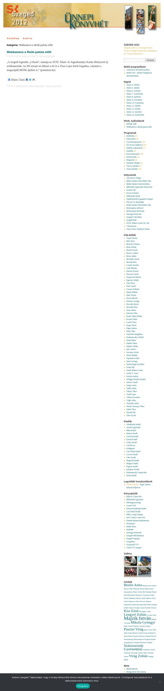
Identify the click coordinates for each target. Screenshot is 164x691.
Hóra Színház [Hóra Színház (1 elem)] (152, 605)
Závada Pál (131, 412)
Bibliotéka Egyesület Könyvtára (139, 187)
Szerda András (132, 376)
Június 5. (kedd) (133, 88)
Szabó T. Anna (132, 373)
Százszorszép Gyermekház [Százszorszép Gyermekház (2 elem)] (133, 647)
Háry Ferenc (132, 295)
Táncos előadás (133, 166)
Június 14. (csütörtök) (135, 115)
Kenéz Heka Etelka (134, 316)
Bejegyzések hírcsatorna (136, 672)
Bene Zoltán (131, 247)
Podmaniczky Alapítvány (137, 472)
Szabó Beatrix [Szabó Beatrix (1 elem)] (133, 633)
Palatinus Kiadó (133, 469)
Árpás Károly (132, 238)
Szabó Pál (131, 367)
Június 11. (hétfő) (134, 106)
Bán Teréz (131, 241)
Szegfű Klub (132, 220)
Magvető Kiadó (133, 460)
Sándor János (132, 343)
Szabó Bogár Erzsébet (135, 364)
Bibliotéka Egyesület (135, 499)
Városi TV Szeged (134, 547)
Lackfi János (132, 322)
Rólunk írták (132, 124)
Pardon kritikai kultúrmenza (138, 520)
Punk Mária (131, 340)
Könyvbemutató (133, 154)
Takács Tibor (132, 391)
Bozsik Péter (132, 262)
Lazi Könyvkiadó (134, 451)
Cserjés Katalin (133, 265)
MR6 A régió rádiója (135, 514)
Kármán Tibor (132, 313)
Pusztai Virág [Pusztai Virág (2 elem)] (133, 629)
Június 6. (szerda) (134, 91)
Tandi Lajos (131, 394)
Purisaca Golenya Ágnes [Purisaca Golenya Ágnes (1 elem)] (142, 626)
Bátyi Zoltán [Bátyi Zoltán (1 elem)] (137, 592)
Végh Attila (131, 400)
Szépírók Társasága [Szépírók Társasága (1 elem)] (131, 653)
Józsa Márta (131, 310)
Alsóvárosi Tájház (134, 178)
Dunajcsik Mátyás (134, 277)
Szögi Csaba (132, 385)
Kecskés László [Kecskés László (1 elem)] (139, 608)
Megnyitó (130, 160)
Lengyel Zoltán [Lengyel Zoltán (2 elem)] (135, 615)
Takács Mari (131, 388)
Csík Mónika (132, 268)
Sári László (131, 349)
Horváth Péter (132, 307)
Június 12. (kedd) (133, 109)
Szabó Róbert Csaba (135, 370)
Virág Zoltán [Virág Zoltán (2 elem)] (138, 656)
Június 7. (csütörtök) (135, 94)
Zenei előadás (132, 169)
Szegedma (131, 541)
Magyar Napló (132, 463)
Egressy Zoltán (133, 280)
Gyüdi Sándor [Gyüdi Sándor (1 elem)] (146, 598)
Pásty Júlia (131, 331)
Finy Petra (131, 283)
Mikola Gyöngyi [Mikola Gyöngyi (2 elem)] (143, 622)
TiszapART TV (133, 544)
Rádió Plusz (131, 526)
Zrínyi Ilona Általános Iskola (138, 229)
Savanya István (133, 352)
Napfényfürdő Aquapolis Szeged (140, 199)
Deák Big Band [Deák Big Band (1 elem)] (129, 595)
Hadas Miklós (132, 292)
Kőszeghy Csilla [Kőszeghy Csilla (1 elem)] (145, 611)
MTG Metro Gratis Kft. (136, 517)
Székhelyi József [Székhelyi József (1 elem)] (149, 650)
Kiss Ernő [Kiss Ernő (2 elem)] (131, 611)
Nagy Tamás (132, 325)
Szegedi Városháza (134, 217)
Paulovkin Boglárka (135, 334)
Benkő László (132, 250)
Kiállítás (130, 151)
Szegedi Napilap (133, 538)
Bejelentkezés (132, 669)
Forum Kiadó (132, 439)
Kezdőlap (13, 38)
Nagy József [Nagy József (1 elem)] (128, 626)
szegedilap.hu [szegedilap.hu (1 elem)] (129, 642)
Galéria (27, 38)
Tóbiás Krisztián (133, 397)
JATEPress (131, 445)
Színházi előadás (133, 163)
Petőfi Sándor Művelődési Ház (139, 205)
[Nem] (159, 682)
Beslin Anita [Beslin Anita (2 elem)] (133, 585)
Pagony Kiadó (132, 466)
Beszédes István (133, 259)
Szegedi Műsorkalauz (135, 535)
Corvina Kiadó (132, 436)
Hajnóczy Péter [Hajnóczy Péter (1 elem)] (134, 601)
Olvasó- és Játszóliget (135, 202)
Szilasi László (132, 382)
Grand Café (131, 190)
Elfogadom (82, 686)
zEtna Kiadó (132, 475)
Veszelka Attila (133, 403)
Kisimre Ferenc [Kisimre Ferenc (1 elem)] (150, 608)
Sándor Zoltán (132, 346)
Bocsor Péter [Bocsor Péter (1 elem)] (128, 589)
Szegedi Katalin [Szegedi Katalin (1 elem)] (150, 639)
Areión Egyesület (134, 427)
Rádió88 (130, 529)
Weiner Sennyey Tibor (136, 406)
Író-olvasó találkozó (135, 145)
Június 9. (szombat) (134, 100)
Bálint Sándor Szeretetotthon (138, 184)
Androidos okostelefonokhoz (138, 70)
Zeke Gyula (131, 415)
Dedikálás (131, 136)
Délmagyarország (134, 502)
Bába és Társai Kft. (134, 496)
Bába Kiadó (131, 430)
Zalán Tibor (131, 409)
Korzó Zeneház (133, 193)
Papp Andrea (132, 328)
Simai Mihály (132, 355)
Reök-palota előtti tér (135, 208)
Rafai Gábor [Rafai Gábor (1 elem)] (148, 630)
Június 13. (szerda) (134, 112)
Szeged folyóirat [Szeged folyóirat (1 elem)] (139, 636)
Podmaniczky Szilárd (135, 337)
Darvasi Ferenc (133, 271)
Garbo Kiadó (132, 442)
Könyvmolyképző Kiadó (136, 508)
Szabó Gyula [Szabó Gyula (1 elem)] (143, 633)
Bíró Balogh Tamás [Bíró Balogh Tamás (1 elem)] (150, 592)
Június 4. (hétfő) (133, 85)
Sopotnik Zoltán (133, 358)
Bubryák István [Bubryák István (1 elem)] (139, 589)
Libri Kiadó (131, 457)
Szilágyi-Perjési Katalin (136, 379)
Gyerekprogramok (134, 142)
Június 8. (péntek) (134, 97)
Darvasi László (133, 274)
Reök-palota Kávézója (135, 211)
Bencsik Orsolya (133, 244)
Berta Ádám (131, 256)
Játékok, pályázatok (134, 148)
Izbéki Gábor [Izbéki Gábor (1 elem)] (128, 608)
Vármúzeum (131, 226)
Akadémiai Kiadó (134, 424)
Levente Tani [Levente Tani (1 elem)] (151, 615)
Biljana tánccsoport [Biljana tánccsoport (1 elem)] (149, 585)
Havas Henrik (132, 298)
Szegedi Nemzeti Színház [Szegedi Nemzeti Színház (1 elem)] (143, 642)
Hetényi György (133, 301)
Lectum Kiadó (132, 454)
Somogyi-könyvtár (47, 56)
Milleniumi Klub (133, 196)
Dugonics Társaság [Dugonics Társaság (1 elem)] (142, 595)
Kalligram (131, 448)
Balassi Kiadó (132, 433)
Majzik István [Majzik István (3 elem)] (137, 618)
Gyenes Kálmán (133, 289)
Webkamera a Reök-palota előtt (29, 52)
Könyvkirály (132, 157)
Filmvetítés (131, 139)
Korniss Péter (132, 319)
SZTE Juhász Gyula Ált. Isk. (138, 223)
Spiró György (132, 361)
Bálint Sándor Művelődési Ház (139, 181)
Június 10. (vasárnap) (135, 103)
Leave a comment (53, 86)
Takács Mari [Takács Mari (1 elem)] (142, 653)
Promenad (131, 523)
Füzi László (131, 286)
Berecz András (132, 253)
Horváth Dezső (133, 304)
